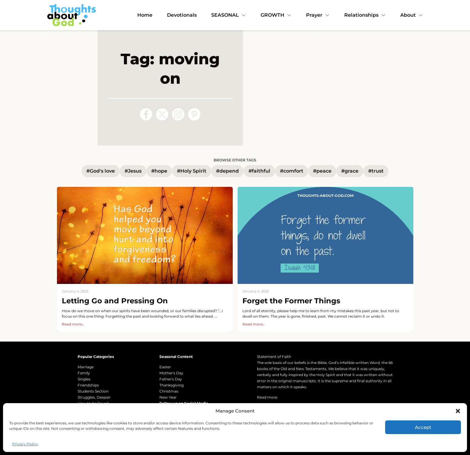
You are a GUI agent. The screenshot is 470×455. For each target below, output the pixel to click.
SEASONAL (228, 15)
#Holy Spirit (191, 171)
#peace (322, 171)
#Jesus (133, 171)
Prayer (318, 15)
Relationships (365, 15)
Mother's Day (171, 373)
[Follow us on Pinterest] (194, 114)
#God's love (100, 171)
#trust (376, 171)
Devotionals (182, 15)
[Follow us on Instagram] (178, 114)
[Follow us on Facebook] (146, 114)
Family (84, 373)
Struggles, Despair (94, 397)
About (411, 15)
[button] (458, 411)
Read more (267, 397)
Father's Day (170, 379)
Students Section (93, 391)
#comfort (291, 171)
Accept (423, 427)
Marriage (86, 367)
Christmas (168, 391)
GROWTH (276, 15)
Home (144, 15)
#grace (349, 171)
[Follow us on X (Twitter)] (162, 114)
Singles (84, 379)
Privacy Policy (25, 444)
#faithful (259, 171)
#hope (159, 171)
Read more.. (73, 324)
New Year (168, 397)
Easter (165, 367)
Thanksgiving (171, 385)
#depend (227, 171)
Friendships (88, 385)
